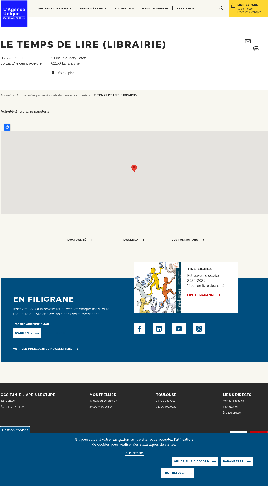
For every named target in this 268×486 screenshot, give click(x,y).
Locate (7, 127)
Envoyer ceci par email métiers (256, 41)
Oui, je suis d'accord (192, 461)
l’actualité (76, 239)
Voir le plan (66, 73)
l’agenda (131, 239)
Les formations (185, 239)
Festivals (185, 8)
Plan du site (230, 406)
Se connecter (245, 8)
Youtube (179, 328)
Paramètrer (233, 461)
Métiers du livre (55, 8)
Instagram (199, 328)
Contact (10, 400)
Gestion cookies (15, 430)
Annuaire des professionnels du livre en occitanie (51, 95)
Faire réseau (93, 8)
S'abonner (24, 333)
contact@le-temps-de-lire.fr (23, 63)
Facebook (139, 328)
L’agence (124, 8)
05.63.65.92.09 (13, 58)
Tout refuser (174, 473)
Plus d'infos (134, 453)
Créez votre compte (249, 12)
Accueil (6, 95)
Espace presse (155, 8)
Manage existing (58, 333)
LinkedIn (159, 328)
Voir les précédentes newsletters (42, 348)
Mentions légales (234, 400)
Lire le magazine (201, 295)
